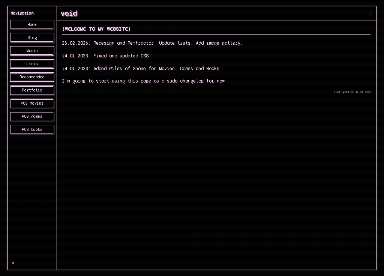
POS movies (32, 103)
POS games (32, 116)
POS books (32, 129)
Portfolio (32, 90)
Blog (32, 37)
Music (32, 50)
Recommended (32, 77)
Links (32, 64)
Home (32, 24)
